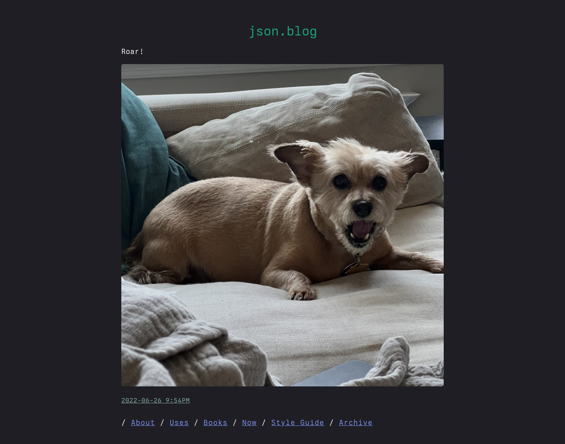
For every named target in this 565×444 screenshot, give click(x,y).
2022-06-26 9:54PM (155, 400)
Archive (356, 422)
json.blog (282, 31)
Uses (179, 422)
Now (249, 422)
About (143, 422)
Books (216, 422)
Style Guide (297, 422)
